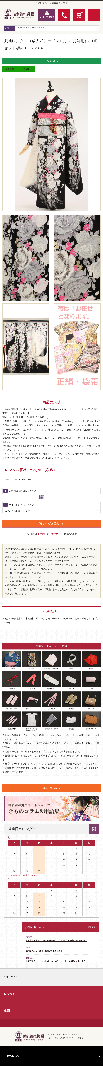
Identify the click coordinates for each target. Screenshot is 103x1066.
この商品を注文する (51, 523)
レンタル (10, 994)
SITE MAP (10, 977)
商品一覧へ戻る (51, 788)
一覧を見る (91, 927)
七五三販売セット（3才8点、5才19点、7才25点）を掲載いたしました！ (57, 961)
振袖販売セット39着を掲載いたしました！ (44, 951)
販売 (7, 1010)
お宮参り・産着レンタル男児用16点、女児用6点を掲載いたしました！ (56, 940)
